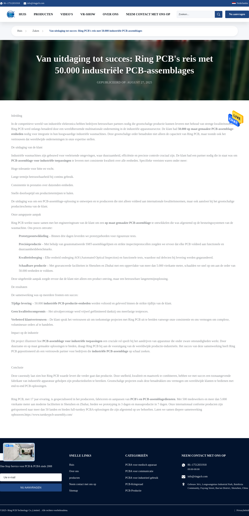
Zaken (35, 30)
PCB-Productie (133, 490)
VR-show (87, 14)
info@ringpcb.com (35, 3)
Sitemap (73, 490)
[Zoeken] (196, 14)
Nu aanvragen (237, 14)
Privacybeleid (243, 510)
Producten (43, 14)
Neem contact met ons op (148, 14)
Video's (66, 14)
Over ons (110, 14)
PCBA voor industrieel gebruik (141, 477)
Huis (22, 14)
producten (74, 477)
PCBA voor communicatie (139, 471)
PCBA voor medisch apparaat (141, 464)
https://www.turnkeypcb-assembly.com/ (48, 416)
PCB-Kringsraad (134, 484)
